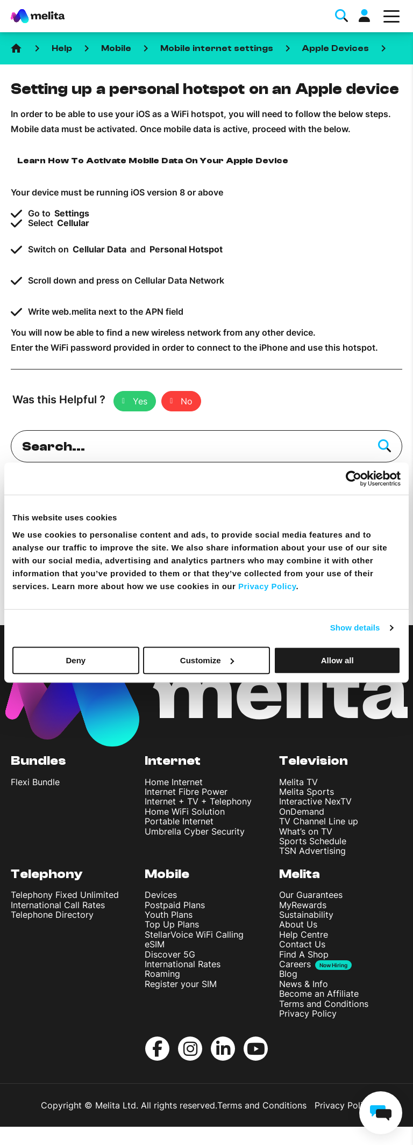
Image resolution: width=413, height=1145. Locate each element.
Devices (161, 894)
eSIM (155, 944)
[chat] (380, 1112)
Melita (299, 874)
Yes (140, 401)
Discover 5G (170, 954)
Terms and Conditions (323, 1003)
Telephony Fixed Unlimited (65, 894)
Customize (207, 660)
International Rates (182, 964)
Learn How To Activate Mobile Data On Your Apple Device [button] (152, 160)
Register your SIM (181, 984)
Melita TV (298, 782)
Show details (355, 627)
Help (62, 48)
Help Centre (303, 934)
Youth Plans (169, 914)
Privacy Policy (308, 1013)
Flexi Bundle (35, 782)
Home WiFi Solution (185, 811)
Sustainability (306, 914)
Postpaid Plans (175, 905)
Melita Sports (306, 791)
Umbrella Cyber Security (195, 831)
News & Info (303, 984)
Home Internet (174, 782)
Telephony (47, 874)
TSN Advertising (312, 850)
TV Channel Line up (318, 821)
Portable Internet (179, 821)
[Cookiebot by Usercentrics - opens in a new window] (354, 478)
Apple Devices (335, 48)
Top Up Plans (172, 924)
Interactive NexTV (315, 801)
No (187, 401)
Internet (173, 760)
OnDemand (301, 811)
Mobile (116, 48)
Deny (76, 660)
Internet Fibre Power (186, 791)
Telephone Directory (52, 914)
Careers (295, 964)
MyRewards (302, 905)
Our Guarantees (311, 894)
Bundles (38, 760)
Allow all (337, 660)
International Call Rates (58, 905)
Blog (288, 973)
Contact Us (302, 944)
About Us (298, 924)
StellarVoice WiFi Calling (194, 934)
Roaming (162, 973)
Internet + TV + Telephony (198, 801)
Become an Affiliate (319, 993)
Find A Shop (304, 954)
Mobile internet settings (216, 48)
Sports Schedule (312, 841)
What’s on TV (305, 831)
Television (313, 760)
